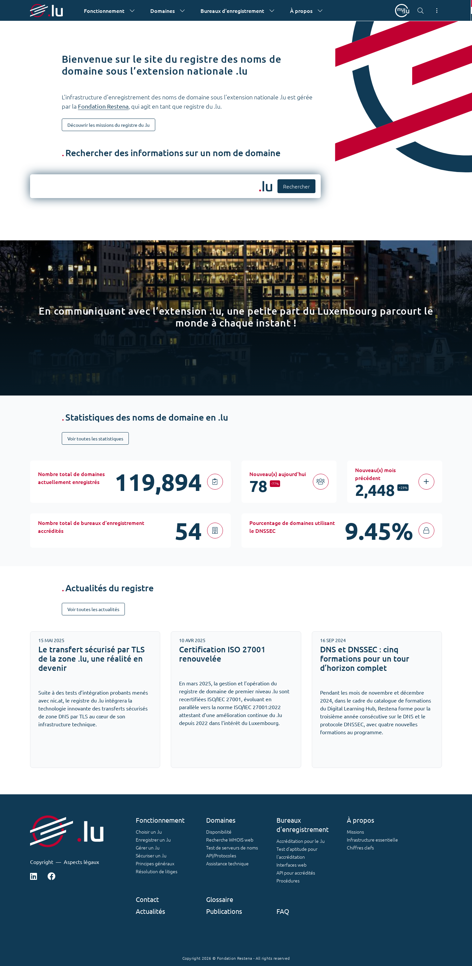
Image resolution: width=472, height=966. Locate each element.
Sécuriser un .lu (151, 855)
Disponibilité (219, 831)
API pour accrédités (295, 872)
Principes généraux (155, 863)
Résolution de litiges (156, 871)
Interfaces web (291, 864)
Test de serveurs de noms (232, 847)
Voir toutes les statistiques (95, 438)
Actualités (150, 911)
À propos (360, 820)
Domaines (221, 820)
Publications (224, 911)
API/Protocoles (221, 855)
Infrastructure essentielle (372, 839)
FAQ (282, 911)
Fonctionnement (160, 820)
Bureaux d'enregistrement (302, 824)
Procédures (288, 880)
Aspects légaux (81, 861)
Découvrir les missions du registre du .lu (108, 125)
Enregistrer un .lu (153, 839)
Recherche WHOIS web (229, 839)
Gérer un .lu (148, 847)
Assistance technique (227, 863)
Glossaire (219, 899)
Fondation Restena (103, 106)
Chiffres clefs (360, 847)
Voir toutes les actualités (93, 609)
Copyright (41, 861)
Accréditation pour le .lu (300, 841)
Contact (147, 899)
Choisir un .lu (149, 831)
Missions (355, 831)
